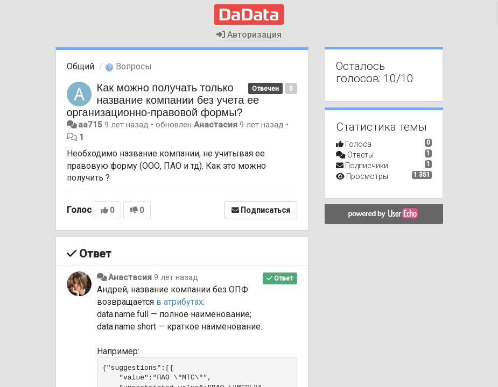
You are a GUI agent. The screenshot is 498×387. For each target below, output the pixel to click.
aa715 (90, 125)
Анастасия (215, 125)
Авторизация (249, 35)
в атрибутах (179, 302)
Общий (80, 66)
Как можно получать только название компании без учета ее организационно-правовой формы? (163, 100)
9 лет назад (176, 277)
